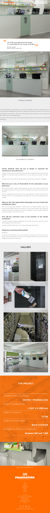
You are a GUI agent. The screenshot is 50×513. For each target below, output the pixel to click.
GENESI (25, 483)
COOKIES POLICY (28, 508)
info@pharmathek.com (25, 498)
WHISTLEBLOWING (30, 509)
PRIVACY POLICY (22, 508)
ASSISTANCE (25, 489)
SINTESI (25, 482)
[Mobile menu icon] (42, 2)
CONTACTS (25, 491)
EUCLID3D (25, 485)
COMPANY (25, 488)
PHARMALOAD (25, 486)
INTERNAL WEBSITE (19, 509)
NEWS (25, 490)
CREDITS (25, 509)
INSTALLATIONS (25, 487)
